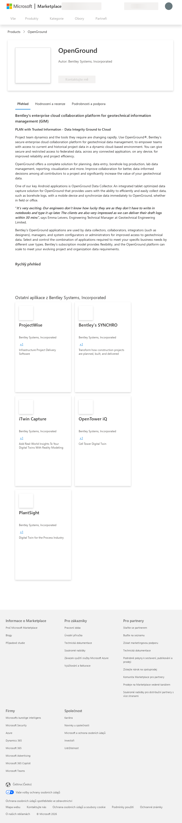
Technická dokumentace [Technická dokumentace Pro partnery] (137, 650)
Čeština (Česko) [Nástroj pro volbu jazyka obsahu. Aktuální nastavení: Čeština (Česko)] (22, 784)
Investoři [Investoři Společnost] (69, 740)
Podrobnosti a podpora (88, 103)
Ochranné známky (151, 807)
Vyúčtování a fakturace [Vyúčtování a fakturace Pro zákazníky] (77, 665)
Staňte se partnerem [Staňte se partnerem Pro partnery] (135, 627)
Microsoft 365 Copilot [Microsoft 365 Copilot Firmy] (18, 763)
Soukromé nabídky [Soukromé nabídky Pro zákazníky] (74, 650)
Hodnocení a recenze (50, 103)
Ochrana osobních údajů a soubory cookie (79, 807)
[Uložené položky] (115, 6)
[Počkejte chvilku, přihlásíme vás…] (168, 6)
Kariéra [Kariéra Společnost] (68, 717)
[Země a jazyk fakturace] (141, 6)
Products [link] (14, 31)
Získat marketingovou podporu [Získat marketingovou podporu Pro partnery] (140, 643)
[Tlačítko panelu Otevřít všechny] (12, 18)
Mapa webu (13, 807)
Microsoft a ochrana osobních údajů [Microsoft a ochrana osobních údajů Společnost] (84, 733)
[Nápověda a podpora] (109, 6)
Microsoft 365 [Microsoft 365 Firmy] (14, 748)
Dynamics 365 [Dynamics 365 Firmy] (14, 740)
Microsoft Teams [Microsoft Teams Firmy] (15, 771)
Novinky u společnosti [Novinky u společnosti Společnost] (76, 725)
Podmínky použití (123, 807)
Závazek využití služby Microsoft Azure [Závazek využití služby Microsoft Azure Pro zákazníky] (86, 658)
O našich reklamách (18, 814)
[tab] (24, 103)
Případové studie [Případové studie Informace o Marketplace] (15, 643)
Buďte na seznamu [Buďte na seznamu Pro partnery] (134, 635)
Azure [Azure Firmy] (9, 733)
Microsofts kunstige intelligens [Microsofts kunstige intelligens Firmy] (23, 717)
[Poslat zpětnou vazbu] (103, 6)
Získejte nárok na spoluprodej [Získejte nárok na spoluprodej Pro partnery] (140, 669)
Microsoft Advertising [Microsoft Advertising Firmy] (18, 755)
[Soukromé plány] (120, 6)
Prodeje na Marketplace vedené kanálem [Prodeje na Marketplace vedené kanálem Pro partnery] (146, 684)
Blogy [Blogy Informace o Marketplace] (9, 635)
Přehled (22, 103)
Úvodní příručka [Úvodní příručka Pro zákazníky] (73, 635)
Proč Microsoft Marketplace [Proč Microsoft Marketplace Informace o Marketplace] (21, 627)
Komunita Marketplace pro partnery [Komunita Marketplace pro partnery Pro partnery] (143, 677)
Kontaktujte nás (36, 807)
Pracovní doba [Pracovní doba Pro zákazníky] (72, 627)
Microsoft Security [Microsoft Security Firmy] (16, 725)
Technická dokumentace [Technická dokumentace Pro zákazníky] (78, 643)
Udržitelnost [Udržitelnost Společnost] (71, 748)
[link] (43, 347)
